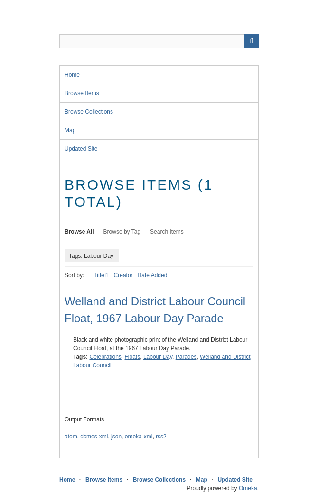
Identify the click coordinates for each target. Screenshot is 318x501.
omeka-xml (139, 436)
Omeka (248, 488)
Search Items (167, 231)
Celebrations (105, 357)
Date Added (153, 275)
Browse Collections (89, 112)
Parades (186, 357)
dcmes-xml (94, 436)
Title (99, 275)
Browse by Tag (122, 231)
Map (70, 130)
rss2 (161, 436)
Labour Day (157, 357)
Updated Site (81, 149)
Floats (132, 357)
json (116, 436)
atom (71, 436)
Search (251, 41)
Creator (123, 275)
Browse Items (82, 93)
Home (72, 75)
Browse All (79, 231)
